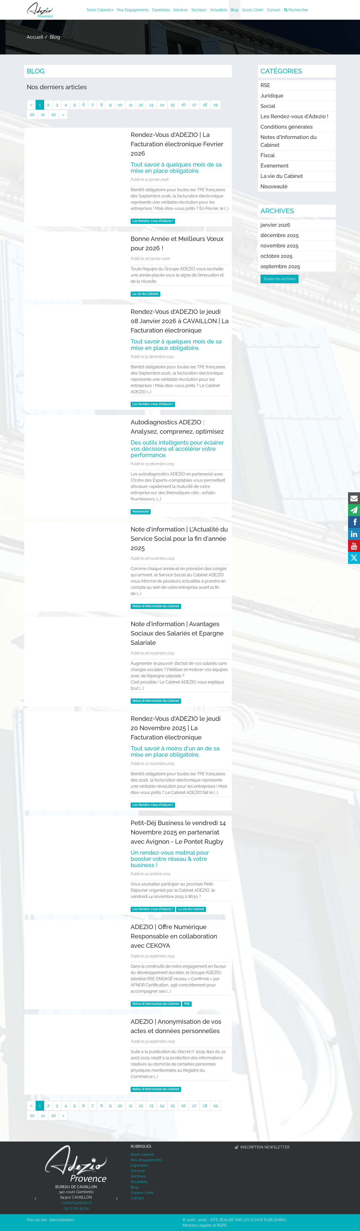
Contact (274, 10)
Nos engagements (133, 10)
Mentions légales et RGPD (205, 1225)
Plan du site (37, 1220)
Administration (61, 1220)
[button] (34, 1196)
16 (183, 104)
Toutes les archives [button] (279, 279)
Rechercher (296, 10)
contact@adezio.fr (76, 1203)
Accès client (252, 10)
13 (151, 104)
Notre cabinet (100, 10)
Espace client (142, 1193)
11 (130, 104)
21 (43, 114)
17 (194, 104)
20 (32, 114)
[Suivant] (63, 115)
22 (53, 114)
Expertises (161, 10)
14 (162, 104)
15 (173, 104)
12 (141, 104)
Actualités (218, 10)
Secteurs (198, 10)
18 (205, 104)
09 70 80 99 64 (76, 1208)
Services (181, 10)
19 (216, 104)
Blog (234, 10)
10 (120, 104)
